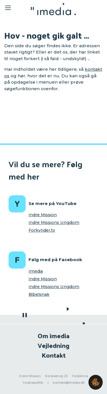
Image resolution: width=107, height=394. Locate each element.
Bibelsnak (39, 294)
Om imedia (54, 335)
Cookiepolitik (33, 383)
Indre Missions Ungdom (54, 222)
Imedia (36, 271)
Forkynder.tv (42, 230)
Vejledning (53, 345)
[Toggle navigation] (12, 8)
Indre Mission (43, 214)
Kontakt (54, 355)
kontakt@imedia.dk (69, 383)
